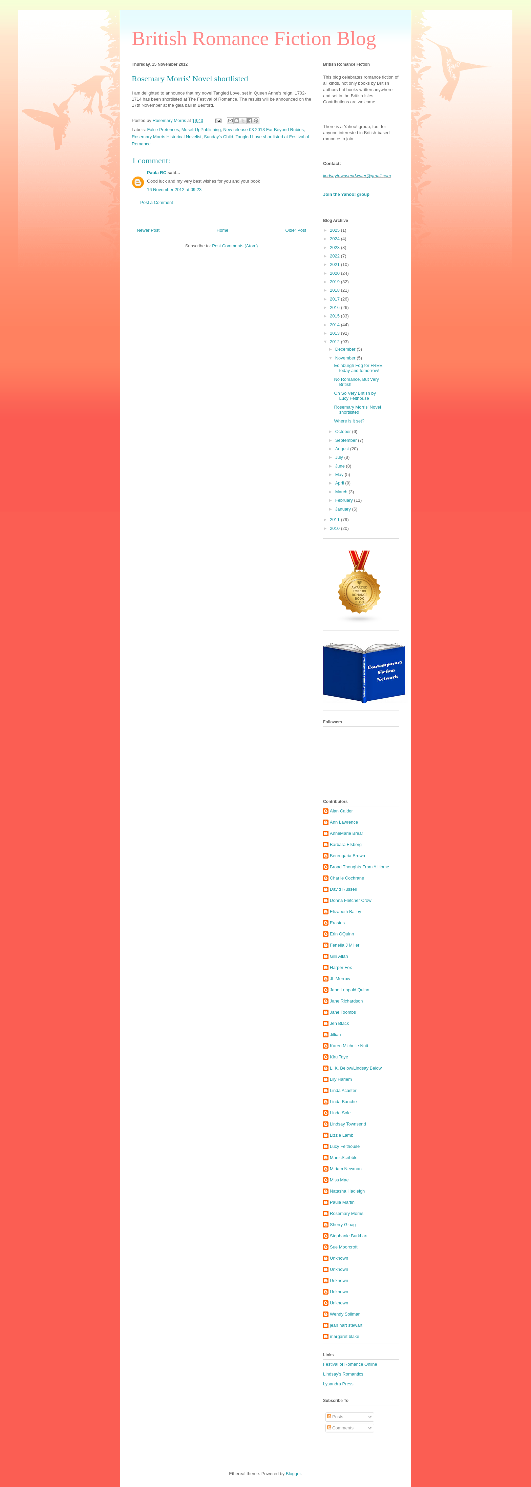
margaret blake (344, 1336)
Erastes (337, 922)
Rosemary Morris (346, 1213)
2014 (335, 324)
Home (223, 230)
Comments (340, 1427)
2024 (335, 238)
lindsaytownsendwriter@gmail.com (357, 175)
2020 (335, 273)
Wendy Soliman (345, 1314)
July (339, 457)
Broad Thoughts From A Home (359, 866)
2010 (335, 528)
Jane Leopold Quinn (349, 989)
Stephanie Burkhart (348, 1235)
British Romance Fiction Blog (254, 38)
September (346, 440)
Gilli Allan (339, 956)
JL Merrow (340, 978)
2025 (335, 230)
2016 (335, 307)
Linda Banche (343, 1101)
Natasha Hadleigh (347, 1191)
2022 (335, 256)
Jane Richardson (346, 1001)
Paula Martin (342, 1202)
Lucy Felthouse (345, 1146)
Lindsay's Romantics (343, 1374)
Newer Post (148, 230)
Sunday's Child (218, 136)
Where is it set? (349, 421)
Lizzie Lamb (341, 1135)
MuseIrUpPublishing (201, 129)
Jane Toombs (343, 1012)
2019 (335, 281)
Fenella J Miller (344, 945)
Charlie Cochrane (347, 878)
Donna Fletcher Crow (350, 900)
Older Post (295, 230)
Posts (335, 1416)
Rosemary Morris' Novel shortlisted (357, 410)
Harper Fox (341, 967)
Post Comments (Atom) (235, 245)
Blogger (293, 1473)
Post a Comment (156, 202)
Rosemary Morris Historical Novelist (166, 136)
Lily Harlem (341, 1079)
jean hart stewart (346, 1325)
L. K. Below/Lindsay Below (356, 1068)
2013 (335, 333)
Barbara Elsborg (346, 844)
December (346, 349)
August (342, 448)
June (340, 466)
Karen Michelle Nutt (349, 1045)
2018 (335, 290)
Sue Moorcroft (344, 1247)
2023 (335, 247)
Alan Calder (341, 810)
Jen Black (339, 1023)
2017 (335, 299)
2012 (335, 341)
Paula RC (156, 172)
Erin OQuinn (342, 933)
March (342, 491)
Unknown (339, 1258)
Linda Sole (340, 1112)
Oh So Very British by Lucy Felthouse (355, 396)
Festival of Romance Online (350, 1364)
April (340, 483)
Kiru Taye (339, 1056)
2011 (335, 519)
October (343, 431)
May (340, 474)
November (346, 357)
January (343, 509)
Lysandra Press (338, 1383)
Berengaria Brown (347, 855)
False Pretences (163, 129)
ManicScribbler (344, 1157)
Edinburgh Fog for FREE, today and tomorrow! (358, 368)
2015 (335, 315)
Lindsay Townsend (348, 1124)
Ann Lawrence (344, 822)
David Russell (343, 889)
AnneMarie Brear (346, 833)
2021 (335, 264)
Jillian (335, 1034)
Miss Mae (339, 1179)
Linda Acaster (343, 1090)
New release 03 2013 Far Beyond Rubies (263, 129)
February (344, 500)
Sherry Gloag (343, 1224)
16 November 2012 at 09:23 (174, 189)
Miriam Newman (346, 1168)
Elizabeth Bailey (345, 911)
